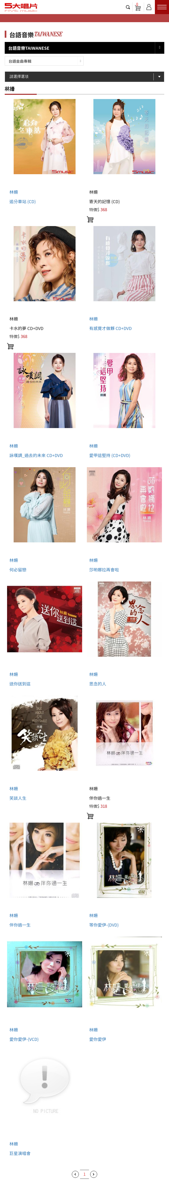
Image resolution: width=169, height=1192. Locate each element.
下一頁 (93, 1174)
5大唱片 (21, 7)
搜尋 (128, 7)
